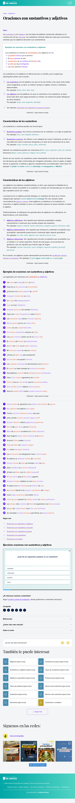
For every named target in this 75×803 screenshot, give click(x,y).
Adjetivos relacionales (16, 242)
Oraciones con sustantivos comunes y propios (34, 107)
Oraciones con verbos (15, 541)
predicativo (15, 261)
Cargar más (37, 716)
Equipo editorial (24, 791)
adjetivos (22, 34)
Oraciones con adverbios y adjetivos (20, 526)
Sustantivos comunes (15, 142)
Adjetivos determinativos (17, 232)
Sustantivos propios (15, 131)
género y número (22, 204)
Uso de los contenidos (37, 791)
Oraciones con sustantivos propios (20, 534)
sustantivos (10, 34)
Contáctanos (65, 791)
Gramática (11, 13)
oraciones (22, 37)
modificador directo (59, 258)
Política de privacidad (53, 791)
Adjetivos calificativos (15, 223)
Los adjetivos (12, 94)
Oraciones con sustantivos (17, 538)
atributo (6, 261)
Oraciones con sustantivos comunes (20, 530)
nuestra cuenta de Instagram (19, 602)
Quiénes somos (12, 791)
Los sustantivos (13, 82)
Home (5, 13)
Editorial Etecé (44, 797)
